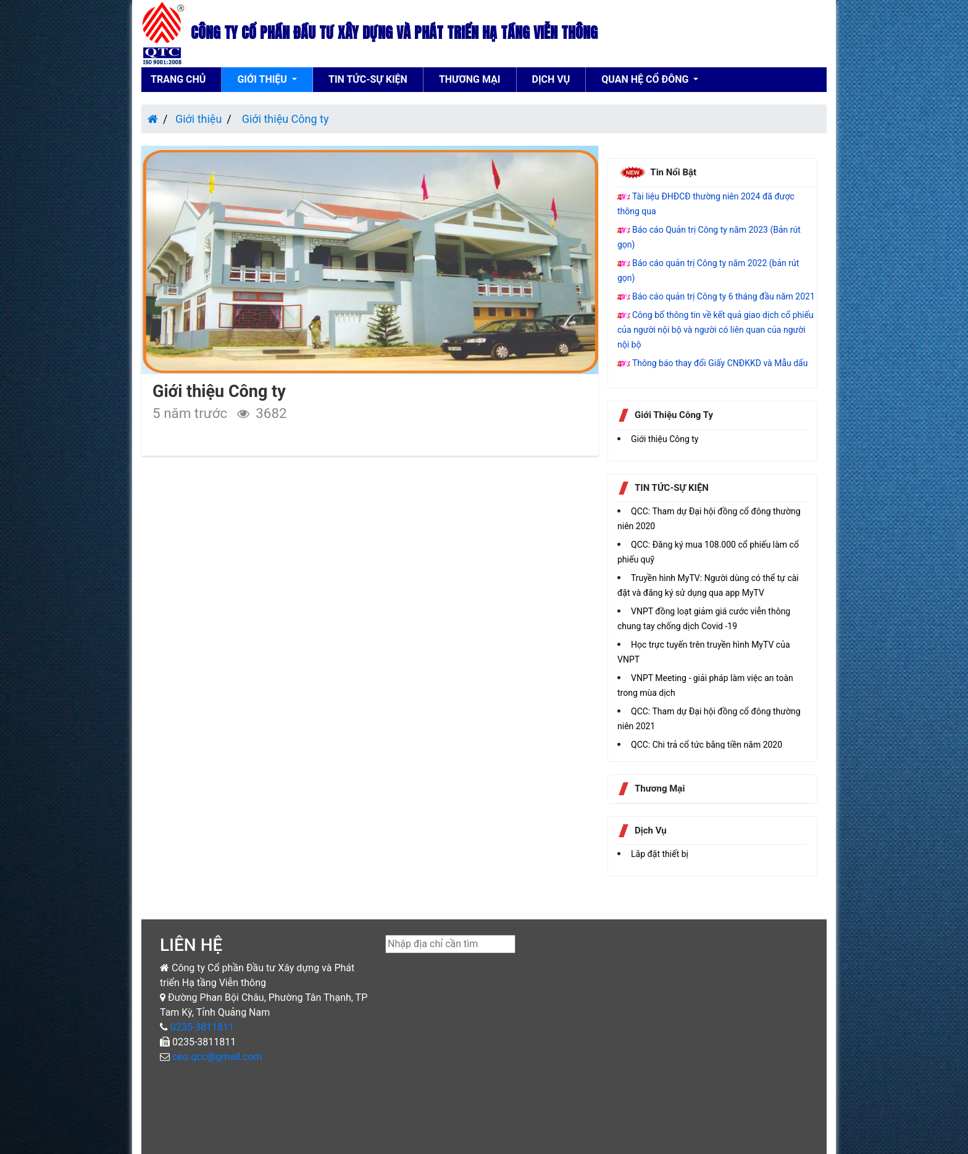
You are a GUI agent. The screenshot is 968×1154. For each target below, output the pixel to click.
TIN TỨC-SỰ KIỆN (367, 79)
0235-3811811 (201, 1027)
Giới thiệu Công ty (283, 118)
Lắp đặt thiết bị (659, 854)
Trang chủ (178, 79)
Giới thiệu (263, 79)
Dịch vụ (551, 79)
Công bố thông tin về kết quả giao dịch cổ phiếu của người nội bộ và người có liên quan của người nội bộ (715, 329)
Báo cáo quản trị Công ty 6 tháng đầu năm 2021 (723, 296)
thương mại (470, 79)
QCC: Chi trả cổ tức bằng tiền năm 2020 (706, 745)
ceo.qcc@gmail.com (217, 1057)
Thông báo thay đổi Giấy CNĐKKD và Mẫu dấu (719, 363)
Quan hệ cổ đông (646, 79)
